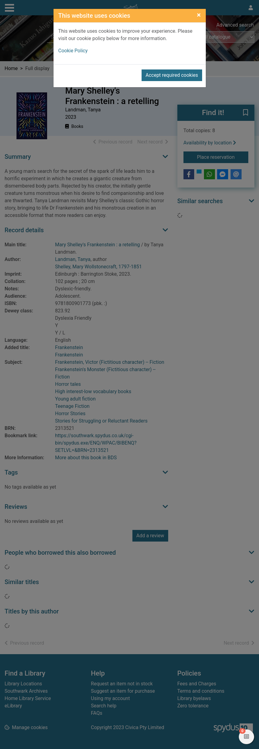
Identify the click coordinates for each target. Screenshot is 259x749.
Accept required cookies (172, 75)
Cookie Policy (73, 51)
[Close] (199, 15)
